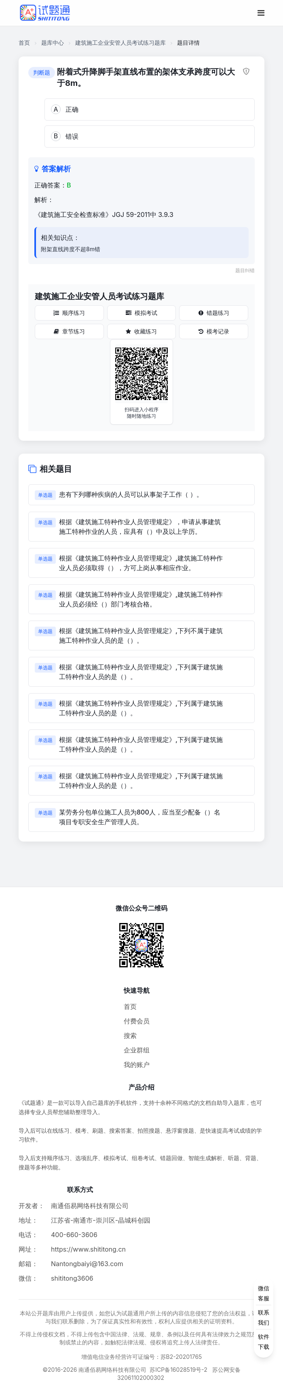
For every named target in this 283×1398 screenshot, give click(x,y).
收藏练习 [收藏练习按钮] (141, 331)
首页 (24, 42)
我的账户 (137, 1064)
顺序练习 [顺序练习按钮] (69, 312)
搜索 (130, 1035)
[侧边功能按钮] (263, 1317)
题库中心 (52, 42)
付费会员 (137, 1021)
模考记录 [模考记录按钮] (214, 331)
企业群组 (137, 1050)
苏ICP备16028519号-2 (178, 1369)
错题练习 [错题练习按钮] (214, 312)
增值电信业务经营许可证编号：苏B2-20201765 (141, 1356)
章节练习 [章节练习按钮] (69, 331)
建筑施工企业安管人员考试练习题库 (120, 42)
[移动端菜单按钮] (261, 13)
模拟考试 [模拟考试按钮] (141, 312)
